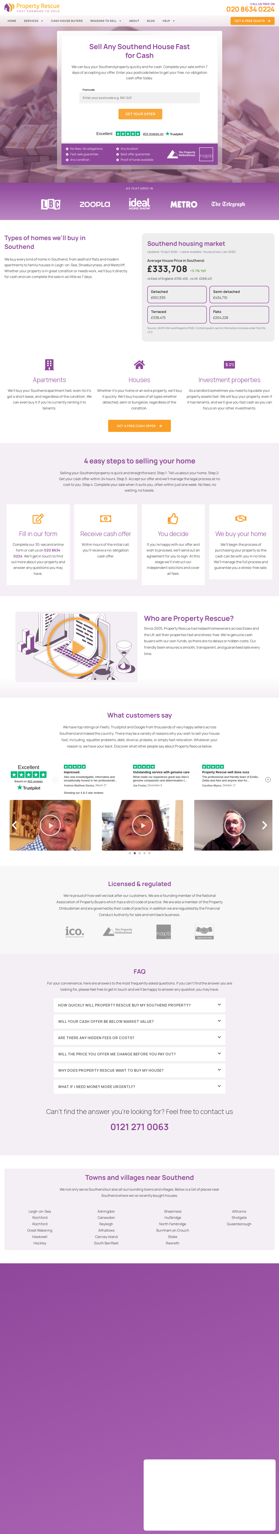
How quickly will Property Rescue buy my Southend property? (124, 1005)
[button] (76, 648)
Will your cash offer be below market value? (106, 1022)
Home (12, 21)
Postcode (89, 90)
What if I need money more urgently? (96, 1087)
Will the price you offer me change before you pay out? (117, 1054)
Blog (151, 21)
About (134, 21)
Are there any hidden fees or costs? (96, 1038)
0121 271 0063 (139, 1127)
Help (169, 20)
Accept (253, 1512)
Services (33, 20)
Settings (253, 1521)
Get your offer (140, 114)
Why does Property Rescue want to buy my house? (111, 1070)
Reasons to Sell (106, 20)
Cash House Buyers (67, 21)
